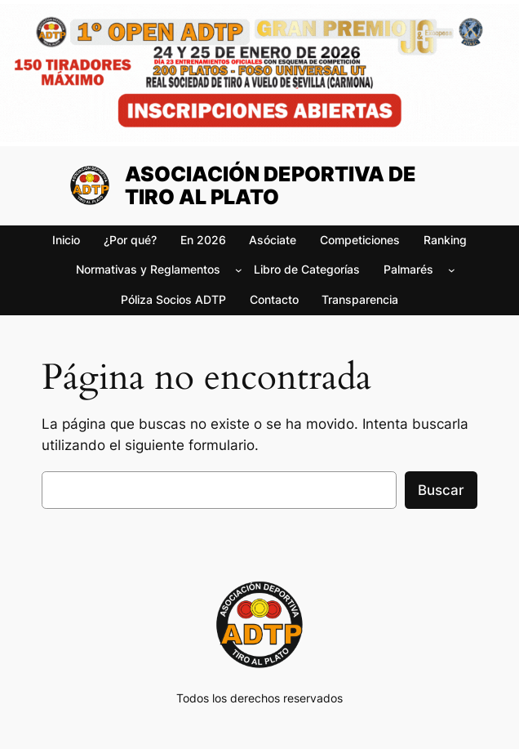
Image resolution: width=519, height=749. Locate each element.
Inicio (66, 240)
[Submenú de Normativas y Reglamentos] (238, 270)
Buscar (441, 490)
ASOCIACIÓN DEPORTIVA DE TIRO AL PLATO (270, 185)
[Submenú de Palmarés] (451, 270)
